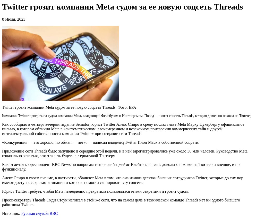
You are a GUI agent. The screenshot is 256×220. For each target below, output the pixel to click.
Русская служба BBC (39, 213)
